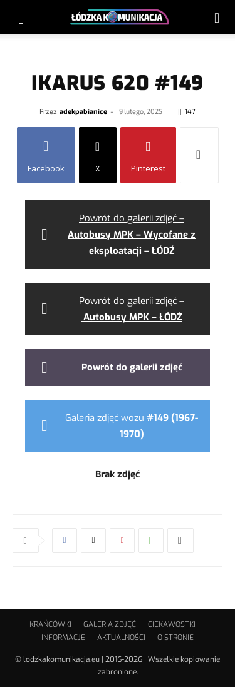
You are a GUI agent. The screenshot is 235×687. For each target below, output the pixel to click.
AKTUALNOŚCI (121, 638)
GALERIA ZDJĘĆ (109, 624)
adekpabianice (83, 111)
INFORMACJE (63, 638)
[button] (21, 17)
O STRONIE (175, 638)
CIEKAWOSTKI (172, 624)
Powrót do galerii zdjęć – (132, 234)
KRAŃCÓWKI (50, 624)
